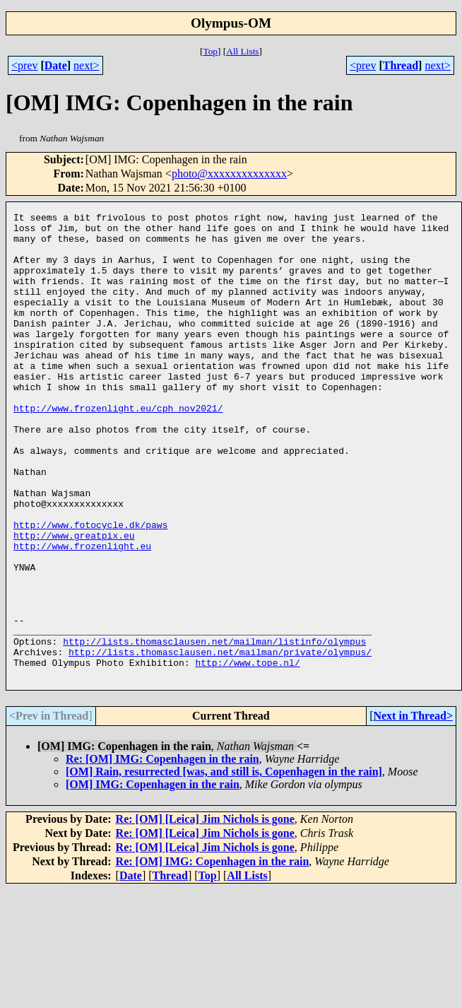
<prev (24, 65)
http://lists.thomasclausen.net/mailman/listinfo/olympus (214, 728)
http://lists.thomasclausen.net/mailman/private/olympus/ (220, 740)
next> (86, 65)
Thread (400, 65)
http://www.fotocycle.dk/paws (90, 588)
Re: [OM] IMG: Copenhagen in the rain (162, 852)
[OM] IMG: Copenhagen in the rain (152, 878)
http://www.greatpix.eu (74, 600)
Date (56, 65)
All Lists (242, 51)
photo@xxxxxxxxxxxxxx (229, 174)
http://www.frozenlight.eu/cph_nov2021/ (118, 448)
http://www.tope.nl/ (247, 753)
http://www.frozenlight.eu (82, 613)
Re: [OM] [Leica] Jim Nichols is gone (205, 912)
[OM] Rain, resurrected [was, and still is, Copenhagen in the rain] (224, 865)
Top (210, 51)
